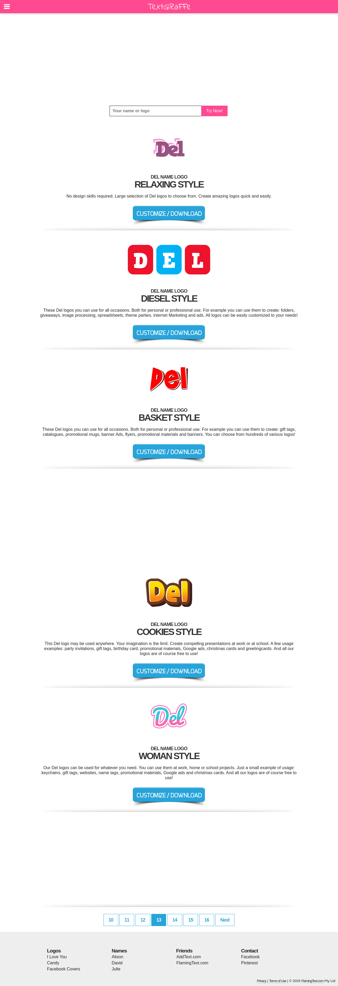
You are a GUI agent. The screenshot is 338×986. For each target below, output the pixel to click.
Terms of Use (277, 981)
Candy (53, 963)
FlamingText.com (192, 963)
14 (174, 920)
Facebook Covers (63, 969)
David (117, 963)
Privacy (261, 981)
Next (224, 920)
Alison (117, 957)
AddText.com (188, 957)
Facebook (250, 957)
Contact (249, 951)
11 (126, 920)
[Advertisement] (169, 59)
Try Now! (214, 111)
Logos (54, 951)
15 (190, 920)
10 (111, 920)
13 (158, 920)
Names (119, 951)
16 (206, 920)
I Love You (57, 957)
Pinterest (249, 963)
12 (142, 920)
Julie (116, 969)
